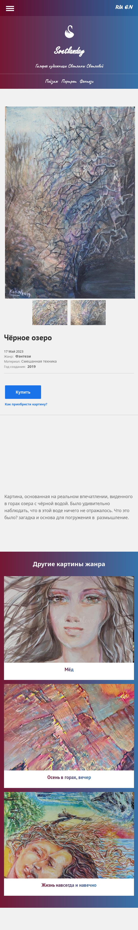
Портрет (68, 81)
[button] (70, 297)
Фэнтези (86, 81)
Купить (23, 392)
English (129, 7)
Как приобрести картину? (26, 404)
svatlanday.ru (32, 922)
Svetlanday (69, 49)
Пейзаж (51, 81)
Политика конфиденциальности (90, 922)
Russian (119, 7)
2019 (31, 366)
